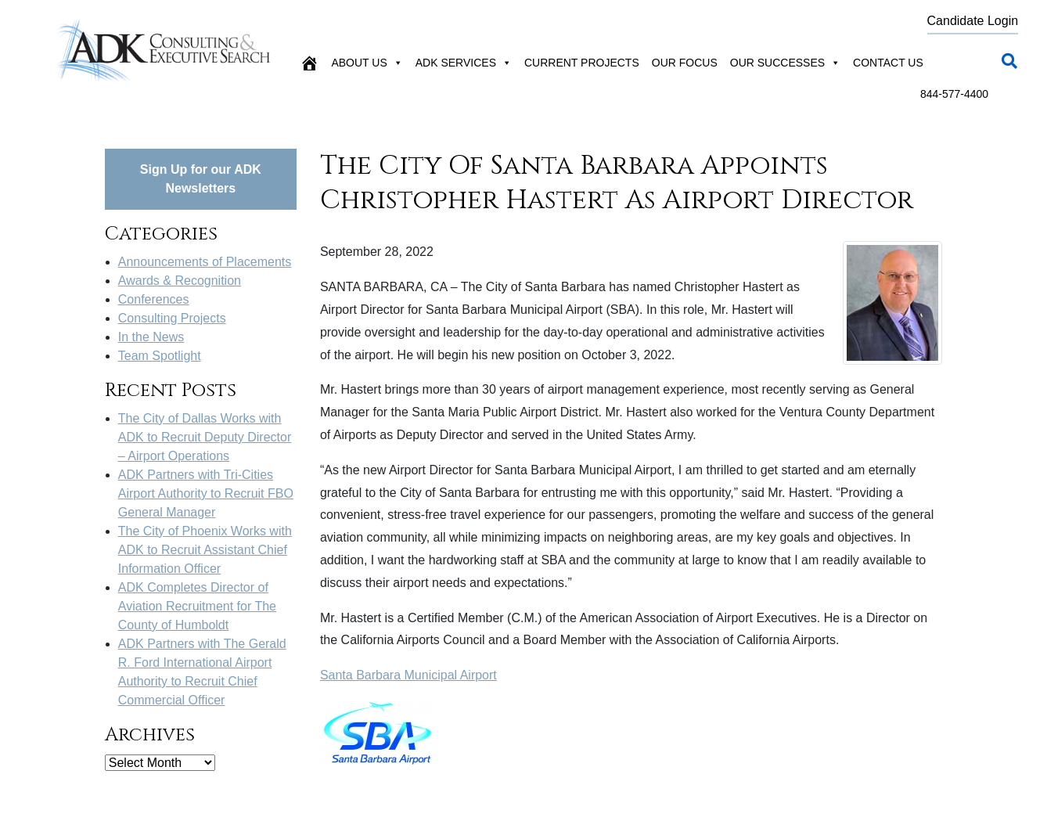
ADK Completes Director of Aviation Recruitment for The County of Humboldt (197, 606)
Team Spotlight (159, 355)
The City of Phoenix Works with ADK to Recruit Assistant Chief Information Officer (205, 549)
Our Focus (685, 62)
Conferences (153, 299)
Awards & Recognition (179, 280)
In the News (151, 337)
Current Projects (581, 62)
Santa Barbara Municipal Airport (408, 675)
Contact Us (888, 62)
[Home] (309, 62)
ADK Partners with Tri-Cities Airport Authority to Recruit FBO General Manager (205, 493)
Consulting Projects (172, 318)
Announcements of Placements (204, 261)
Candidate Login (973, 20)
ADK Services (464, 62)
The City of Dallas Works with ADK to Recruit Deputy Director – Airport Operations (204, 437)
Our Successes (785, 62)
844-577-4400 (954, 94)
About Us (366, 62)
